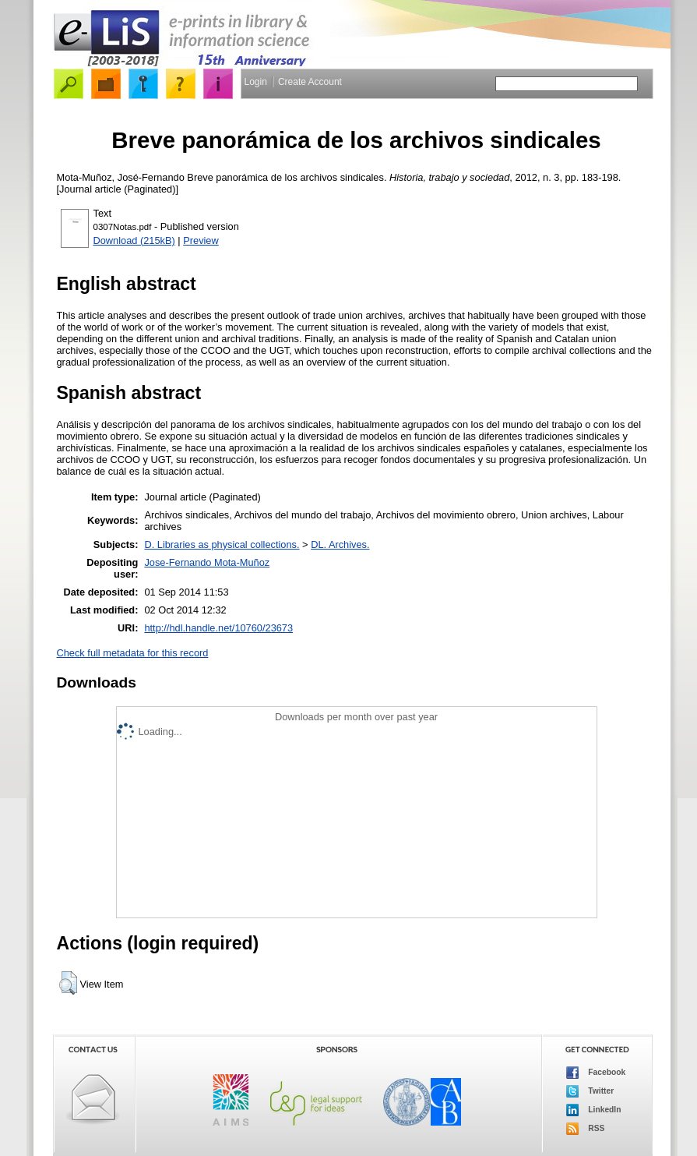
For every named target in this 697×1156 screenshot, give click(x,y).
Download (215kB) (134, 240)
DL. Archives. (340, 544)
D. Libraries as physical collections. (221, 544)
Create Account (310, 81)
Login (256, 81)
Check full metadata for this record (133, 653)
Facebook (596, 1072)
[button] (68, 983)
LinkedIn (593, 1110)
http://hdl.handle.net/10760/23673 (218, 628)
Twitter (590, 1091)
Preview (201, 240)
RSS (585, 1128)
